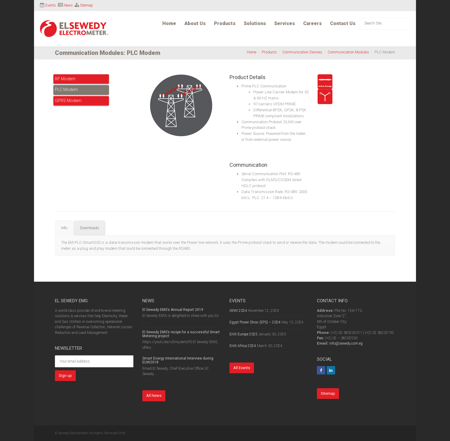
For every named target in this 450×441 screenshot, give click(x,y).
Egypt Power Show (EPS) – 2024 (255, 322)
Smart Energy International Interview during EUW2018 (177, 360)
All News (153, 395)
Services (284, 23)
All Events (241, 368)
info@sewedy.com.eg (346, 343)
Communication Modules (348, 52)
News (68, 5)
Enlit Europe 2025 (243, 334)
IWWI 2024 (238, 311)
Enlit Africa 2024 (242, 346)
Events (50, 5)
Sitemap (86, 5)
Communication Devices (302, 52)
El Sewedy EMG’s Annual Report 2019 (172, 310)
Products (224, 23)
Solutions (255, 23)
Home (169, 23)
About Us (195, 23)
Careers (312, 23)
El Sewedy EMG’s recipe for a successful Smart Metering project (181, 334)
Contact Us (342, 23)
